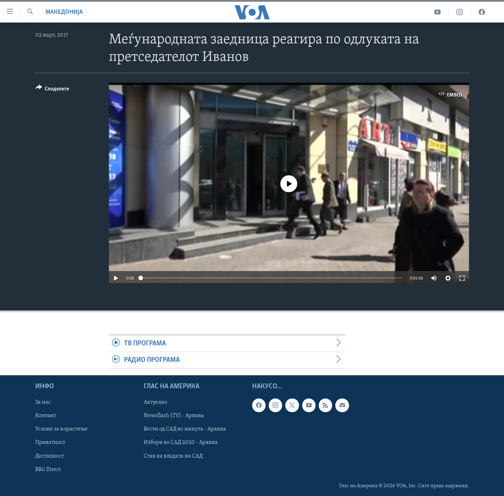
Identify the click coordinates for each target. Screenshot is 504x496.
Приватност (50, 442)
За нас (43, 402)
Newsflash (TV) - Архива (174, 416)
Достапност (49, 456)
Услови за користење (61, 429)
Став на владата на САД (173, 456)
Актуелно (155, 402)
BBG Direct (48, 469)
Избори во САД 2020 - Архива (181, 442)
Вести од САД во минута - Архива (185, 429)
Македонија (64, 12)
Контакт (45, 416)
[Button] (52, 90)
